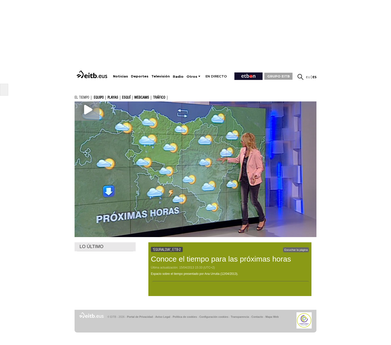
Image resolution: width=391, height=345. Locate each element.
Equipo (99, 98)
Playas (112, 98)
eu (308, 77)
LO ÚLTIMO (91, 246)
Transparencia (240, 316)
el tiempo (82, 97)
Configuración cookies (213, 316)
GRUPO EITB (278, 76)
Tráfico (159, 98)
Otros (192, 76)
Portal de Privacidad (140, 316)
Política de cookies (185, 316)
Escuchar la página (296, 249)
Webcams (141, 98)
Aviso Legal (162, 316)
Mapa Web (272, 316)
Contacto (257, 316)
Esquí (126, 98)
